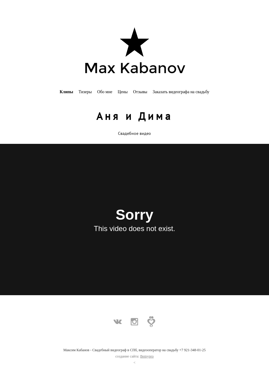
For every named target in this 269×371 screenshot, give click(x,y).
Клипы (66, 92)
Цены (123, 92)
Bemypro (147, 356)
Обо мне (104, 92)
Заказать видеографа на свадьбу (181, 92)
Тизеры (85, 92)
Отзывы (140, 92)
